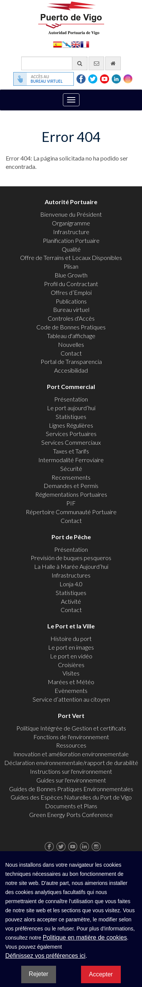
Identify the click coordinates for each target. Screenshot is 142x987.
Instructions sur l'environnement (71, 771)
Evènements (71, 690)
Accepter (101, 974)
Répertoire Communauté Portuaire (71, 511)
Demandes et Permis (71, 485)
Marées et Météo (71, 681)
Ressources (71, 745)
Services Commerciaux (71, 442)
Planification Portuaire (71, 240)
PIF (71, 503)
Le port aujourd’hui (71, 407)
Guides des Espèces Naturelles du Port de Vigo (71, 797)
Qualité (71, 249)
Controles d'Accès (71, 318)
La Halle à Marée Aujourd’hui (71, 566)
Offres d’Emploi (71, 292)
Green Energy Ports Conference (71, 814)
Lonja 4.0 (71, 583)
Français (84, 43)
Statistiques (71, 416)
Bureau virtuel (71, 309)
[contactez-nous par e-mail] (96, 63)
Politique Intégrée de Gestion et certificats (71, 728)
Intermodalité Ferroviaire (71, 459)
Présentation (71, 399)
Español (57, 43)
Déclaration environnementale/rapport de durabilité (71, 762)
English (75, 43)
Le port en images (71, 647)
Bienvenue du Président (71, 214)
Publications (71, 301)
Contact (71, 353)
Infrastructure (71, 231)
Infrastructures (71, 575)
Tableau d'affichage (71, 335)
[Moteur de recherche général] (54, 63)
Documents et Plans (71, 805)
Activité (71, 601)
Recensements (71, 477)
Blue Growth (71, 275)
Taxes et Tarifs (71, 451)
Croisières (71, 664)
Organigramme (71, 223)
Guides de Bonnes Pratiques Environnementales (71, 788)
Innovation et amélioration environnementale (71, 753)
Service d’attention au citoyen (71, 699)
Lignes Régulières (71, 425)
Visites (71, 673)
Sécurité (71, 468)
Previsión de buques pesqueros (71, 557)
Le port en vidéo (71, 656)
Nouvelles (71, 344)
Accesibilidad (71, 370)
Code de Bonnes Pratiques (71, 327)
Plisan (71, 266)
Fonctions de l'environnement (71, 736)
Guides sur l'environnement (71, 780)
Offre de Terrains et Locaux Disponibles (71, 257)
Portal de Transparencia (71, 361)
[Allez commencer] (113, 63)
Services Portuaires (71, 433)
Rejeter (38, 974)
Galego (66, 43)
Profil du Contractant (71, 283)
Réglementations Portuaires (71, 494)
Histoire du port (71, 638)
